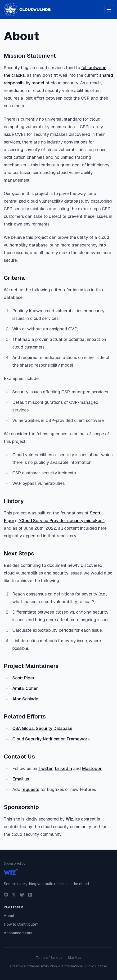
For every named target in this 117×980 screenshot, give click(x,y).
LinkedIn (63, 768)
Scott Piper (23, 677)
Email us (20, 778)
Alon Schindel (26, 698)
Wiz (69, 818)
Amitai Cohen (25, 688)
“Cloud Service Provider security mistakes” (61, 520)
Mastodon (92, 768)
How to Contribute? (21, 924)
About (9, 915)
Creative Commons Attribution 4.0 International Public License (58, 966)
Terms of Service (49, 957)
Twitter (45, 768)
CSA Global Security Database (42, 728)
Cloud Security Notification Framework (51, 738)
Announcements (18, 933)
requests (30, 789)
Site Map (74, 957)
